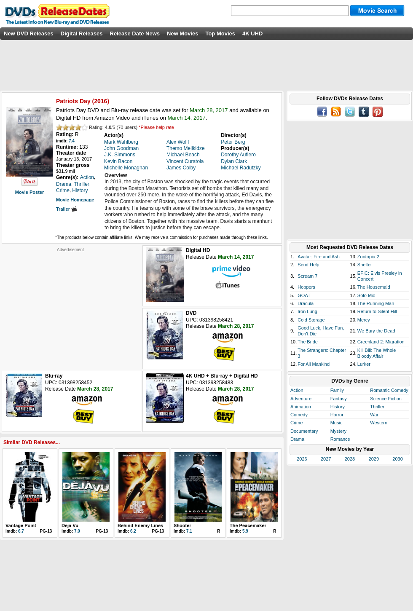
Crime (296, 422)
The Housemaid (373, 286)
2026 (302, 458)
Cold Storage (311, 319)
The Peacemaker (248, 525)
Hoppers (306, 286)
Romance (340, 439)
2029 (374, 458)
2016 (100, 101)
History (337, 406)
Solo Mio (366, 295)
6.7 (21, 531)
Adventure (300, 398)
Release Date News (135, 33)
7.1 (189, 531)
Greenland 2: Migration (381, 341)
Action (296, 390)
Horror (336, 414)
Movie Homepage (75, 199)
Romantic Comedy (389, 390)
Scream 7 (307, 276)
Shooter (182, 525)
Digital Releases (82, 33)
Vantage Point (20, 525)
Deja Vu (70, 525)
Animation (300, 406)
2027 (326, 458)
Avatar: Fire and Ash (318, 256)
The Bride (308, 341)
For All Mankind (314, 364)
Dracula (306, 303)
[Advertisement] (70, 305)
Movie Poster (29, 192)
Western (378, 422)
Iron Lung (307, 311)
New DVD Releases (29, 33)
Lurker (363, 364)
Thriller (377, 406)
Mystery (338, 431)
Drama (297, 439)
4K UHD (252, 33)
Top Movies (220, 33)
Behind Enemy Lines (140, 525)
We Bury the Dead (376, 330)
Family (337, 390)
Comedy (299, 414)
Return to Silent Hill (377, 311)
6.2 (133, 531)
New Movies (182, 33)
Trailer (66, 209)
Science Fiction (386, 398)
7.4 (72, 141)
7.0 (77, 531)
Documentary (304, 431)
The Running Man (375, 303)
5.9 (245, 531)
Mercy (363, 319)
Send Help (308, 264)
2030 (397, 458)
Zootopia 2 (368, 256)
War (374, 414)
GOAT (304, 295)
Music (336, 422)
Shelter (364, 264)
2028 (350, 458)
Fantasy (338, 398)
